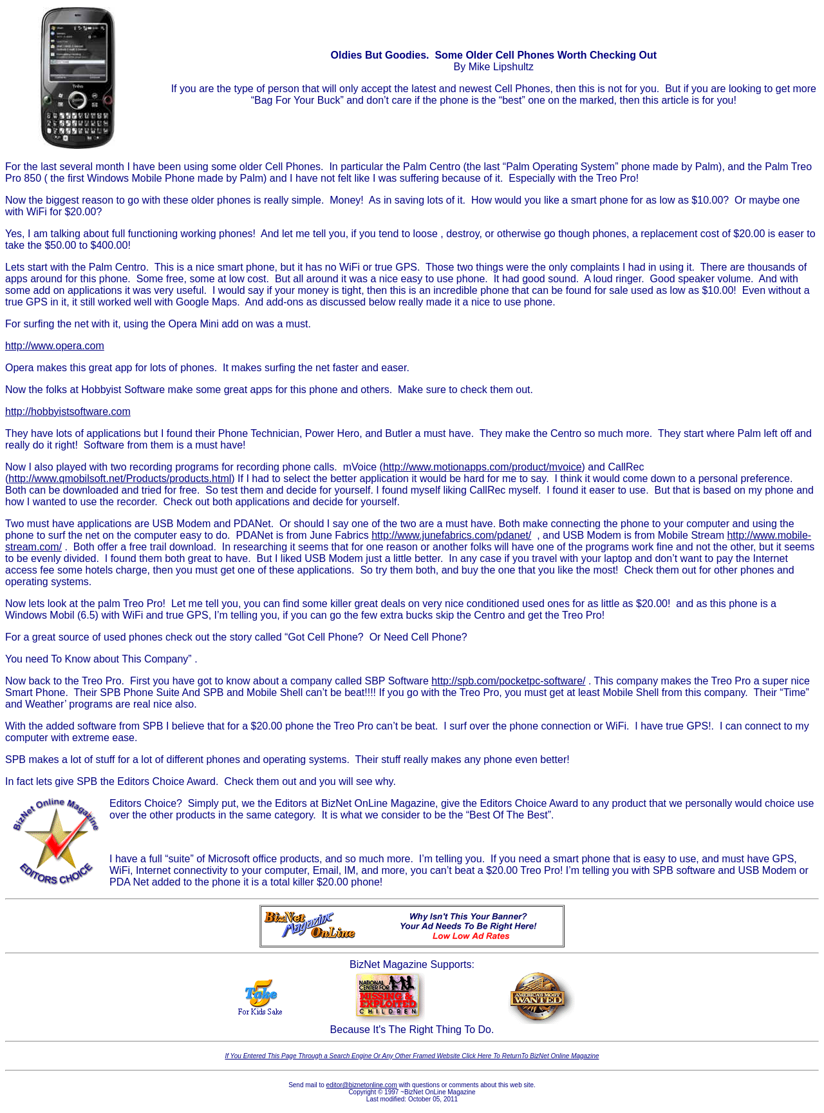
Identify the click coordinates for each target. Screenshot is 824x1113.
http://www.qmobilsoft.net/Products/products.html (119, 478)
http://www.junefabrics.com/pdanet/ (451, 535)
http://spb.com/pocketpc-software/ (508, 680)
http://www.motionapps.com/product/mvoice (482, 466)
